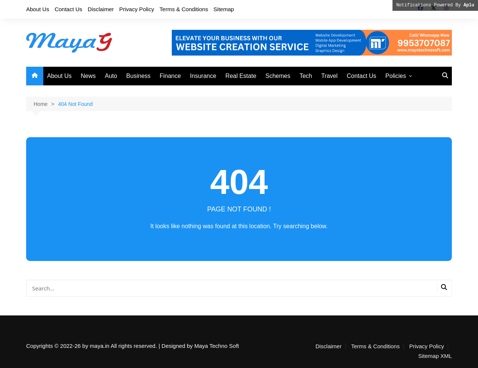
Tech (305, 76)
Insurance (203, 76)
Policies (395, 76)
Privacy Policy (136, 9)
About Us (37, 9)
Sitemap (224, 9)
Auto (111, 76)
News (88, 76)
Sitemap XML (435, 356)
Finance (170, 76)
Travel (329, 76)
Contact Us (68, 9)
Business (138, 76)
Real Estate (241, 76)
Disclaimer (101, 9)
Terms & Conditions (183, 9)
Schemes (278, 76)
